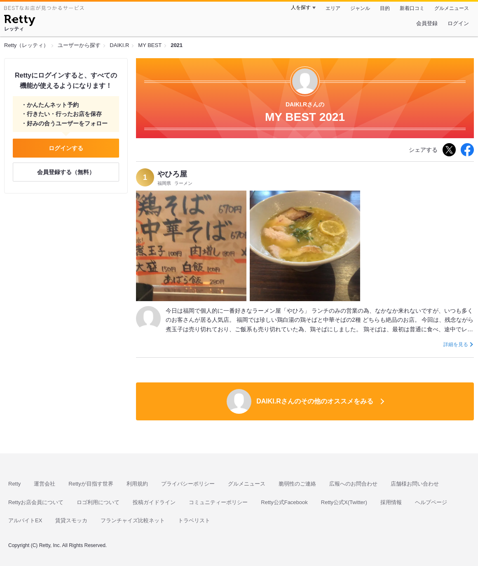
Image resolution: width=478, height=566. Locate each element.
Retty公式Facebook (284, 502)
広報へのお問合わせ (353, 484)
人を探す (301, 7)
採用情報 (391, 502)
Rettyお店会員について (35, 502)
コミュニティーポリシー (218, 502)
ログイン (458, 23)
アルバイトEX (25, 520)
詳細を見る (455, 344)
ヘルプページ (431, 502)
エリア (333, 8)
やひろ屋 (172, 174)
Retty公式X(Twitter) (344, 502)
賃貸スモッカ (71, 520)
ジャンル (360, 8)
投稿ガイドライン (154, 502)
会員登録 (427, 23)
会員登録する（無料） (66, 172)
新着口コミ (412, 8)
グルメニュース (451, 8)
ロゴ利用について (98, 502)
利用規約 (137, 484)
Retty (14, 484)
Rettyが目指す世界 (90, 484)
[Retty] (19, 21)
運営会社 (44, 484)
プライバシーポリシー (188, 484)
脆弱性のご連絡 (297, 484)
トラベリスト (194, 520)
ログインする (66, 148)
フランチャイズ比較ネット (133, 520)
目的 (385, 8)
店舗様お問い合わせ (415, 484)
